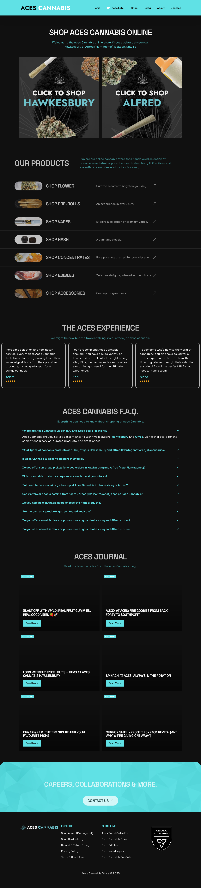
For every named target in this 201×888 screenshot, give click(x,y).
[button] (100, 436)
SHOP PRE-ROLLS (17, 204)
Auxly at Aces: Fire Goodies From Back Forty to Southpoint (137, 612)
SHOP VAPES (12, 221)
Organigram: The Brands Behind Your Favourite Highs (54, 734)
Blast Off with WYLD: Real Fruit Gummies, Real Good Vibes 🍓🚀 (57, 612)
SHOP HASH (11, 239)
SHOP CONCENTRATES (22, 257)
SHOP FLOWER (14, 186)
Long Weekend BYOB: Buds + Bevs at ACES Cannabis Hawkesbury (56, 674)
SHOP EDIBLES (14, 275)
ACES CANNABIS (27, 576)
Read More (32, 623)
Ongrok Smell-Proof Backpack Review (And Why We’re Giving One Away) (142, 734)
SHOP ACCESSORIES (19, 293)
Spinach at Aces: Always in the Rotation (138, 675)
